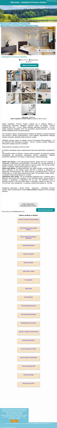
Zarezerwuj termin (45, 210)
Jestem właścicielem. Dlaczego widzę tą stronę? (28, 204)
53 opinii (39, 118)
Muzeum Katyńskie (28, 254)
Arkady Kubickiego (28, 375)
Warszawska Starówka (28, 340)
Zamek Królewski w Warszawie (28, 357)
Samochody (14, 26)
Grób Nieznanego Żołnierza (28, 314)
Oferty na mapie (16, 23)
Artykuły (33, 26)
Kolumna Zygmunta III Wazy (28, 349)
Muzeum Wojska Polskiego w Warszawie (29, 237)
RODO (18, 418)
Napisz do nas (47, 423)
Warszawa (51, 28)
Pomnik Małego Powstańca (28, 306)
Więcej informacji (29, 65)
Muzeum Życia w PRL (28, 383)
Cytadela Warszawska (28, 245)
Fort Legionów (28, 280)
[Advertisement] (28, 407)
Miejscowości (25, 23)
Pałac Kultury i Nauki (28, 271)
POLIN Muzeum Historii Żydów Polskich (28, 228)
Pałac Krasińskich (28, 262)
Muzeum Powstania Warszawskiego (28, 219)
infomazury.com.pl (51, 1)
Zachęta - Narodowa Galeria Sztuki (28, 331)
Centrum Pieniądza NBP (28, 366)
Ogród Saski (28, 288)
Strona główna (5, 23)
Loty (5, 26)
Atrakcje (24, 26)
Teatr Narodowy (28, 297)
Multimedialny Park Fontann (28, 323)
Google (4, 411)
